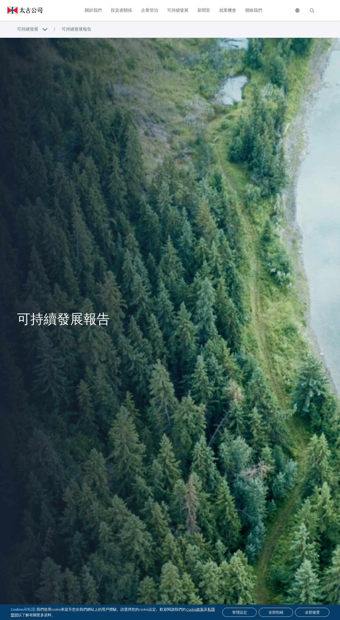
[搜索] (312, 10)
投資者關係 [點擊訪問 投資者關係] (121, 10)
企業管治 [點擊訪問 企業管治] (149, 10)
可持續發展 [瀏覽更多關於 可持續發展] (27, 29)
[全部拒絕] (276, 612)
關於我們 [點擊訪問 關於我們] (93, 10)
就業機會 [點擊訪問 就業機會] (227, 10)
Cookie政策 (195, 609)
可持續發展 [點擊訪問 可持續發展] (177, 10)
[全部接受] (312, 612)
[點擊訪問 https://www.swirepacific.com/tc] (21, 10)
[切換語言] (297, 10)
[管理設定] (239, 612)
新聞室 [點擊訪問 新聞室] (203, 10)
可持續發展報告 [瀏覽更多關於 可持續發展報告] (76, 29)
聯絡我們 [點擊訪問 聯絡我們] (253, 10)
